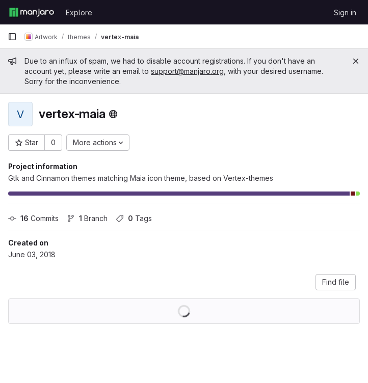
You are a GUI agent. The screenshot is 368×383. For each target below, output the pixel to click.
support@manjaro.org (187, 71)
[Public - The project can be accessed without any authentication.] (113, 114)
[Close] (356, 61)
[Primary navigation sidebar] (12, 37)
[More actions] (97, 142)
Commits (33, 218)
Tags (134, 218)
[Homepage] (32, 12)
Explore (79, 12)
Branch (87, 218)
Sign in (345, 12)
